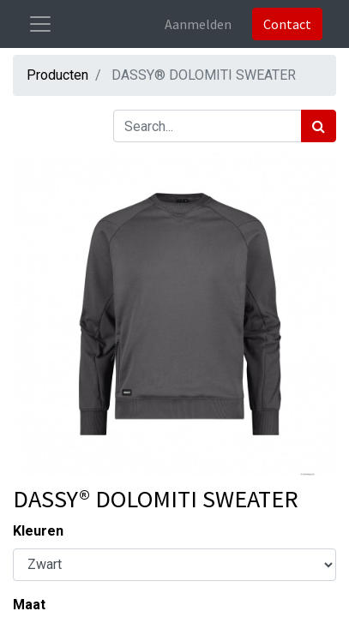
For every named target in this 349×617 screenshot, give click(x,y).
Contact (287, 24)
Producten (57, 75)
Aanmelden (198, 24)
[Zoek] (318, 126)
